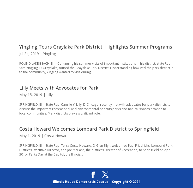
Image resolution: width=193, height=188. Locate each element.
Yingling (49, 53)
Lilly (49, 94)
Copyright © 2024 (126, 181)
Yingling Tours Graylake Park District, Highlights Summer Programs (95, 47)
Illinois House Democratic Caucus (80, 181)
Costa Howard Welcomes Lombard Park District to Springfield (89, 129)
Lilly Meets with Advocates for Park (58, 88)
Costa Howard (56, 135)
